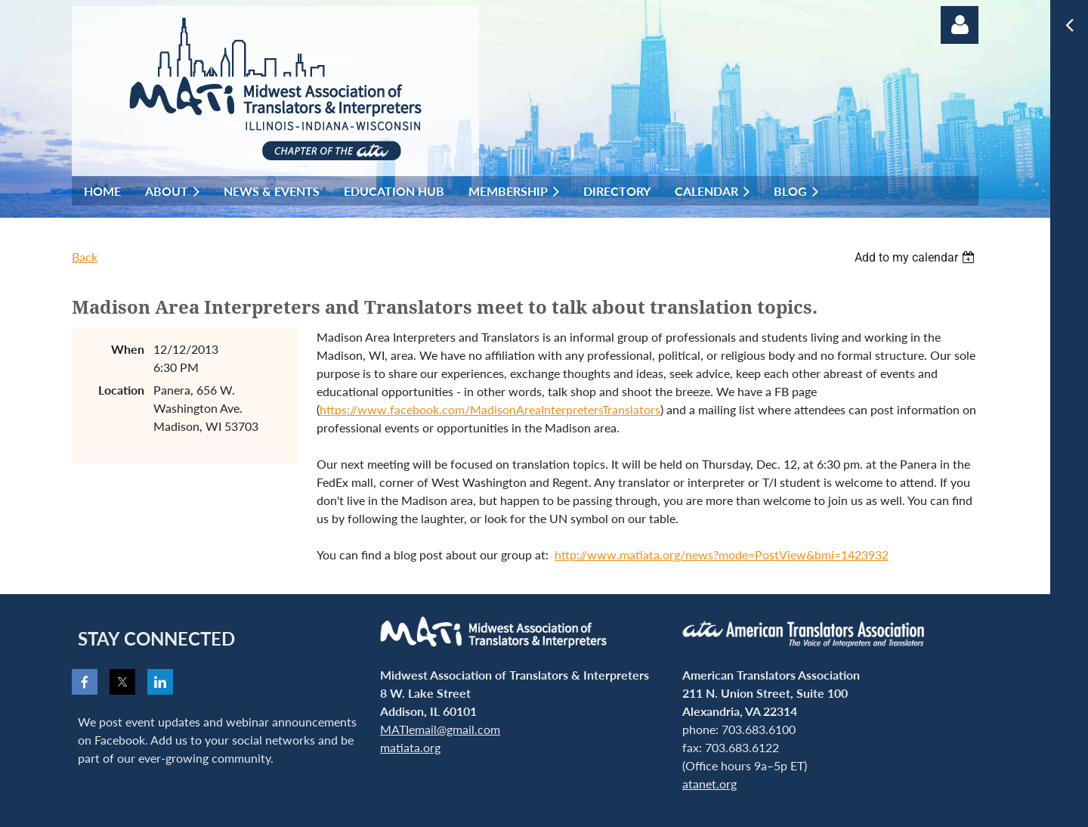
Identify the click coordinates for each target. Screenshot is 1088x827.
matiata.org (410, 747)
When (127, 349)
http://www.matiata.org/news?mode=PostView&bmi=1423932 (722, 554)
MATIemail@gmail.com (440, 729)
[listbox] (916, 257)
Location (121, 390)
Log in (959, 25)
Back (84, 256)
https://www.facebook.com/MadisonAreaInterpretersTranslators (490, 409)
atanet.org (709, 783)
